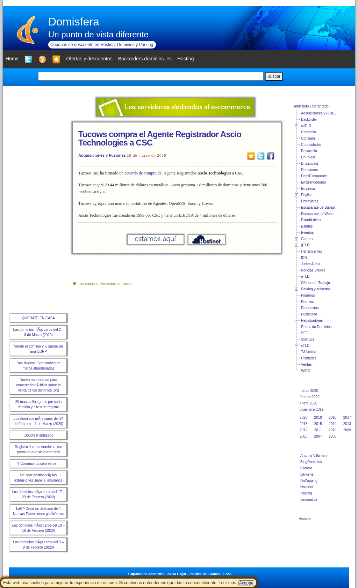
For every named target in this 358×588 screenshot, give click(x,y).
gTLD (305, 245)
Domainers (309, 170)
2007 (318, 436)
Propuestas (310, 308)
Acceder (305, 519)
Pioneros (308, 295)
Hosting (306, 493)
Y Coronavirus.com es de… (38, 464)
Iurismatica (308, 499)
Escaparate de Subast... (319, 207)
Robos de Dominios (316, 327)
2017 (347, 417)
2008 (303, 436)
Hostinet (306, 487)
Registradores (312, 320)
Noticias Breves (313, 270)
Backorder (309, 119)
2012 (303, 430)
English (307, 195)
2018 (332, 417)
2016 (303, 424)
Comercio (308, 132)
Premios (307, 302)
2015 (318, 424)
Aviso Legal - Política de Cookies (194, 574)
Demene (307, 474)
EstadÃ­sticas (311, 220)
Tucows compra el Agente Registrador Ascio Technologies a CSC (159, 138)
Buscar (273, 76)
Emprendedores (313, 182)
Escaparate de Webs (317, 214)
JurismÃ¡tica (310, 264)
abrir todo (301, 106)
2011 (318, 430)
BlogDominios (311, 462)
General (307, 239)
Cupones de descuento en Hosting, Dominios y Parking (101, 44)
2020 (303, 417)
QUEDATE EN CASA (38, 318)
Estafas (307, 226)
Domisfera (73, 21)
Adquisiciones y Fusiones (102, 155)
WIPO (305, 371)
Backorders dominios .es (145, 58)
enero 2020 (308, 403)
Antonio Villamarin (314, 455)
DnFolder (308, 157)
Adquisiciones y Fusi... (318, 113)
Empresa (308, 189)
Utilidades (308, 358)
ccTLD (306, 126)
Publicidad (309, 314)
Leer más (227, 582)
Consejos (308, 138)
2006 (332, 436)
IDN (304, 258)
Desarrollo (309, 151)
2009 (347, 430)
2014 (332, 424)
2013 (347, 424)
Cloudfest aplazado (38, 435)
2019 (318, 417)
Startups (307, 339)
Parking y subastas (316, 289)
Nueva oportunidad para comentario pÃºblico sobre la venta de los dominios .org (38, 385)
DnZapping (309, 163)
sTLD (305, 346)
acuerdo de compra (140, 173)
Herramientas (311, 251)
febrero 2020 (310, 397)
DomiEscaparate (314, 176)
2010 (332, 430)
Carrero (306, 468)
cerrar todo (320, 106)
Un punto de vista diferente (98, 34)
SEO (304, 333)
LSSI (227, 574)
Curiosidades (311, 145)
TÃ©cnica (308, 352)
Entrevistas (309, 201)
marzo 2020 (309, 391)
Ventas (306, 364)
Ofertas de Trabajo (315, 283)
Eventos (307, 233)
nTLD (305, 276)
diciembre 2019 (311, 409)
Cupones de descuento (146, 574)
